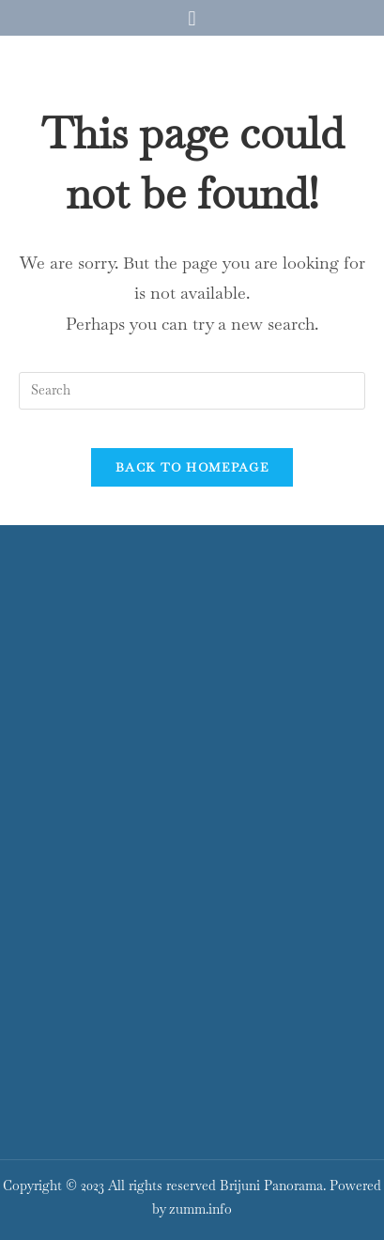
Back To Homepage (192, 467)
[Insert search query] (191, 391)
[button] (192, 18)
